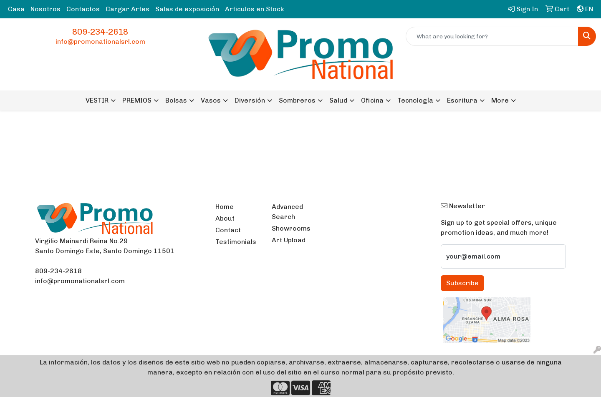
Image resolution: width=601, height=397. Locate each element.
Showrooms (291, 228)
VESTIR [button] (97, 100)
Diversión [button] (250, 100)
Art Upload (289, 240)
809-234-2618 (100, 32)
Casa (16, 9)
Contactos (83, 9)
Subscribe (462, 283)
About (225, 218)
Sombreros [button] (297, 100)
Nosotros (45, 9)
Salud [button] (338, 100)
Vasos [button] (211, 100)
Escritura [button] (462, 100)
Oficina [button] (372, 100)
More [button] (500, 100)
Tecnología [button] (415, 100)
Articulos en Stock (254, 9)
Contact (228, 230)
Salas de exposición (187, 9)
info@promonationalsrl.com (100, 41)
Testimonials (235, 242)
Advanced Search (287, 212)
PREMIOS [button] (137, 100)
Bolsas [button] (176, 100)
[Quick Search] (492, 36)
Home (224, 207)
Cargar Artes (127, 9)
